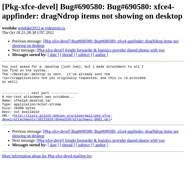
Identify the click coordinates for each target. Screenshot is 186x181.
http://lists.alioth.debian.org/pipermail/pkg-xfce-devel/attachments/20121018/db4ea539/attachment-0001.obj (57, 128)
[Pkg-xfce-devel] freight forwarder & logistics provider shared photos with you (101, 50)
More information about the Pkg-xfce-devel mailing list (46, 167)
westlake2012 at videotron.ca (41, 28)
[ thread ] (67, 55)
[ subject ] (84, 55)
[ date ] (53, 55)
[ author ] (100, 55)
